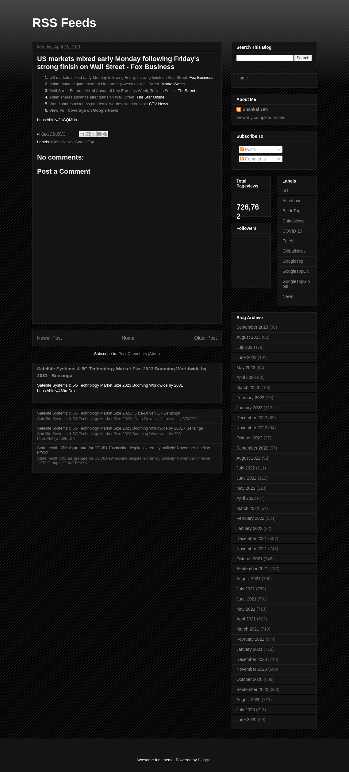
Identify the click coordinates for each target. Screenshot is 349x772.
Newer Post (49, 338)
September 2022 (252, 448)
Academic (291, 200)
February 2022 (250, 518)
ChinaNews (293, 220)
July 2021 (245, 588)
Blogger (204, 760)
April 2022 (246, 498)
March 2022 (247, 508)
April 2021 (246, 618)
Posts (248, 149)
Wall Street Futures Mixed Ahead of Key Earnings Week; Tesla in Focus (112, 90)
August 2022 (248, 458)
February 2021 (250, 639)
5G (285, 190)
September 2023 (252, 327)
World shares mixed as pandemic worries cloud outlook (98, 104)
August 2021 (248, 578)
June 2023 (246, 357)
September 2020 (252, 689)
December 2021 (251, 538)
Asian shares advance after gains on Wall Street (91, 97)
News (287, 296)
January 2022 (249, 528)
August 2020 (248, 699)
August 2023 (248, 337)
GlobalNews (62, 142)
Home (128, 338)
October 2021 (249, 558)
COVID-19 (292, 231)
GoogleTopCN (295, 271)
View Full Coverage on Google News (83, 110)
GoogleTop (84, 142)
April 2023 (246, 377)
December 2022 (251, 417)
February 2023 (250, 397)
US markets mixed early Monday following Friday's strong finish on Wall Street (118, 77)
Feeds (288, 240)
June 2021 (246, 598)
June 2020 (246, 719)
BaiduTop (291, 210)
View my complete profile (260, 117)
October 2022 (249, 437)
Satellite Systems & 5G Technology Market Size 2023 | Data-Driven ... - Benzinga (108, 413)
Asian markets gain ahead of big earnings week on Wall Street (104, 84)
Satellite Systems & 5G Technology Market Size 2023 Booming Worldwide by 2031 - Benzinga (120, 428)
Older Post (205, 338)
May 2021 (245, 609)
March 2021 (247, 629)
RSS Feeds (64, 22)
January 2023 (249, 407)
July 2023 (245, 347)
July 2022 (245, 467)
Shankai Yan (255, 109)
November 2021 (251, 548)
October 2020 (249, 679)
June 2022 (246, 478)
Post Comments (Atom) (139, 353)
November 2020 (251, 669)
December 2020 (251, 659)
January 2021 (249, 649)
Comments (253, 158)
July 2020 (245, 709)
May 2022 (245, 488)
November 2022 (251, 427)
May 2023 (245, 367)
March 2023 (247, 387)
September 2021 (252, 568)
